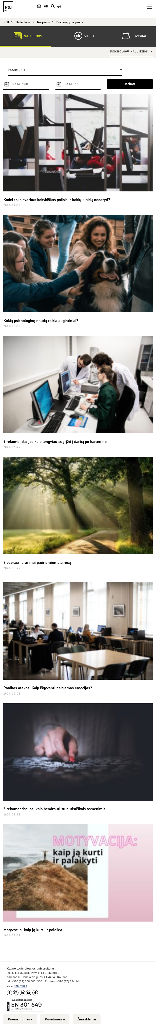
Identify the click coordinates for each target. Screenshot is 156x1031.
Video (82, 36)
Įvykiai (133, 36)
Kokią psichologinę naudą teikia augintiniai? (40, 320)
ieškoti (130, 84)
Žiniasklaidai (86, 1019)
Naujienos (25, 36)
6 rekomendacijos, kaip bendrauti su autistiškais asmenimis (54, 808)
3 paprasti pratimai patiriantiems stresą (37, 562)
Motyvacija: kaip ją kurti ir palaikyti (33, 929)
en (46, 6)
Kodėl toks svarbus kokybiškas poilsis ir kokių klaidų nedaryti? (56, 199)
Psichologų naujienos (129, 51)
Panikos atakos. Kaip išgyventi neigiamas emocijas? (47, 688)
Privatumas (55, 1019)
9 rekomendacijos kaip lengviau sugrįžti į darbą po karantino (55, 441)
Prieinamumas (20, 1019)
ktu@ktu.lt (20, 985)
